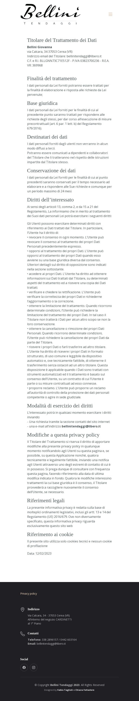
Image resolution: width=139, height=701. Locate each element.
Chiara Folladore (84, 689)
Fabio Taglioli (65, 689)
